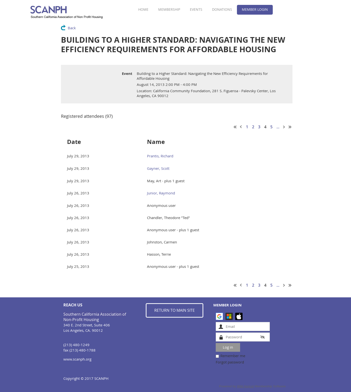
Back (72, 27)
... (277, 126)
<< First (235, 126)
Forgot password (230, 362)
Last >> (290, 126)
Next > (284, 126)
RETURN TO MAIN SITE (174, 310)
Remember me (232, 355)
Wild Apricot (245, 386)
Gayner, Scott (158, 168)
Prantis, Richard (160, 155)
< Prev (241, 126)
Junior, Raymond (161, 193)
